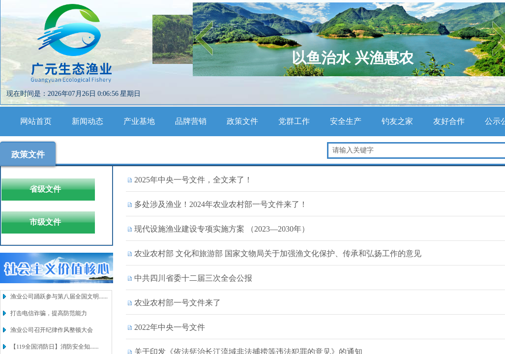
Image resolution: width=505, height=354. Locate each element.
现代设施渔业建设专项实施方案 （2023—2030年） (221, 229)
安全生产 (345, 121)
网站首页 (36, 121)
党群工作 (294, 121)
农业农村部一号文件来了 (177, 302)
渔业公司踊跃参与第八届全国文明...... (59, 296)
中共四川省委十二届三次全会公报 (193, 278)
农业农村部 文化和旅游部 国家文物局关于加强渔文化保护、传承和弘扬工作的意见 (277, 253)
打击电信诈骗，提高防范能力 (48, 313)
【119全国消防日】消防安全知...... (54, 346)
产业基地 (139, 121)
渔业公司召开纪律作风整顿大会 (51, 329)
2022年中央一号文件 (169, 327)
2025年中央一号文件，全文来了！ (193, 180)
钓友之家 (397, 121)
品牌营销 (191, 121)
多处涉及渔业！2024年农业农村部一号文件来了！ (220, 204)
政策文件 (242, 121)
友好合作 (449, 121)
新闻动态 (87, 121)
